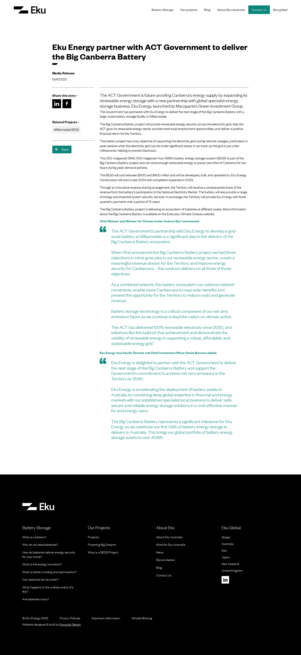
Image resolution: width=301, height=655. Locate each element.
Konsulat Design (70, 624)
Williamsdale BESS (66, 129)
